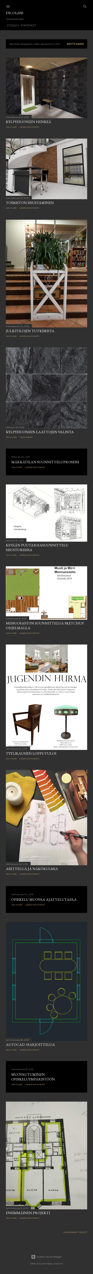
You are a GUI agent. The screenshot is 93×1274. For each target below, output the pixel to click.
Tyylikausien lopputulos (31, 754)
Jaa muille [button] (11, 126)
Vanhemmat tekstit (75, 1234)
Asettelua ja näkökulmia (32, 870)
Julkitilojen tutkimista (30, 331)
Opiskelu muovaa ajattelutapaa (44, 901)
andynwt (58, 1263)
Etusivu (12, 25)
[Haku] (85, 5)
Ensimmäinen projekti (28, 1214)
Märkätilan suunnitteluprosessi (45, 462)
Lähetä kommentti (29, 126)
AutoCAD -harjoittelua (30, 1046)
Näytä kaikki (75, 44)
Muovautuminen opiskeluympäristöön (33, 1078)
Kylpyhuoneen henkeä (28, 121)
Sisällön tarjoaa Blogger (46, 1257)
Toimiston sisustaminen (30, 202)
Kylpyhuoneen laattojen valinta (40, 432)
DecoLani (14, 13)
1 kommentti (26, 437)
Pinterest (27, 25)
